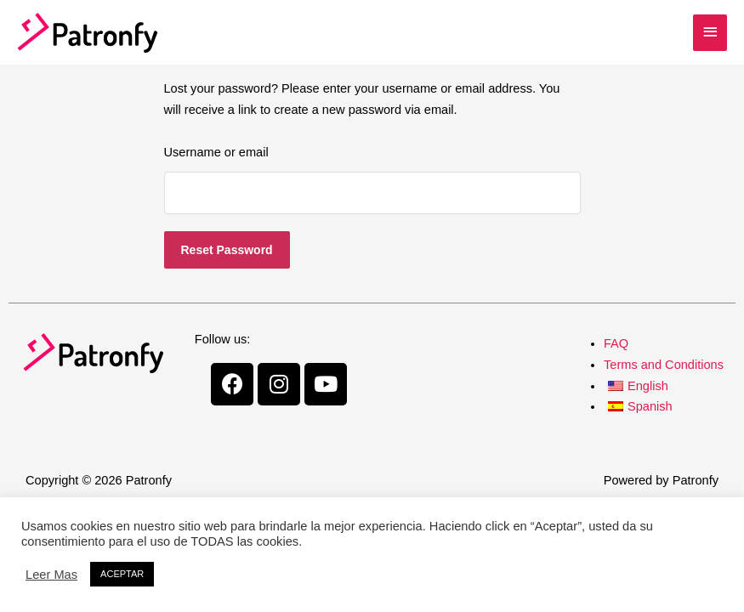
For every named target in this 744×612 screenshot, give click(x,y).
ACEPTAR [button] (122, 574)
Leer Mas (51, 574)
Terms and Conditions (664, 364)
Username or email (216, 152)
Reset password (227, 250)
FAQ (616, 343)
